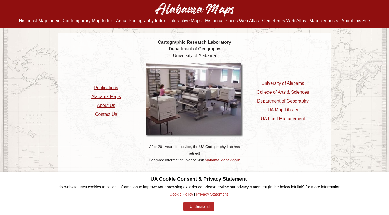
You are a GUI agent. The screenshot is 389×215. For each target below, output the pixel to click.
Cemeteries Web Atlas (284, 20)
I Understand (199, 206)
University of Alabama (282, 83)
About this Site (356, 20)
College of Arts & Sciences (283, 92)
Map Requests (323, 20)
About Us (106, 105)
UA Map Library (282, 110)
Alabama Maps (106, 96)
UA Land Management (283, 118)
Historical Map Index (39, 20)
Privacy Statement (212, 194)
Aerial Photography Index (141, 20)
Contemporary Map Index (87, 20)
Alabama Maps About (222, 160)
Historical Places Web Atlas (232, 20)
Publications (106, 87)
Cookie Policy (181, 194)
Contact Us (106, 114)
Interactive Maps (185, 20)
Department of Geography (283, 101)
